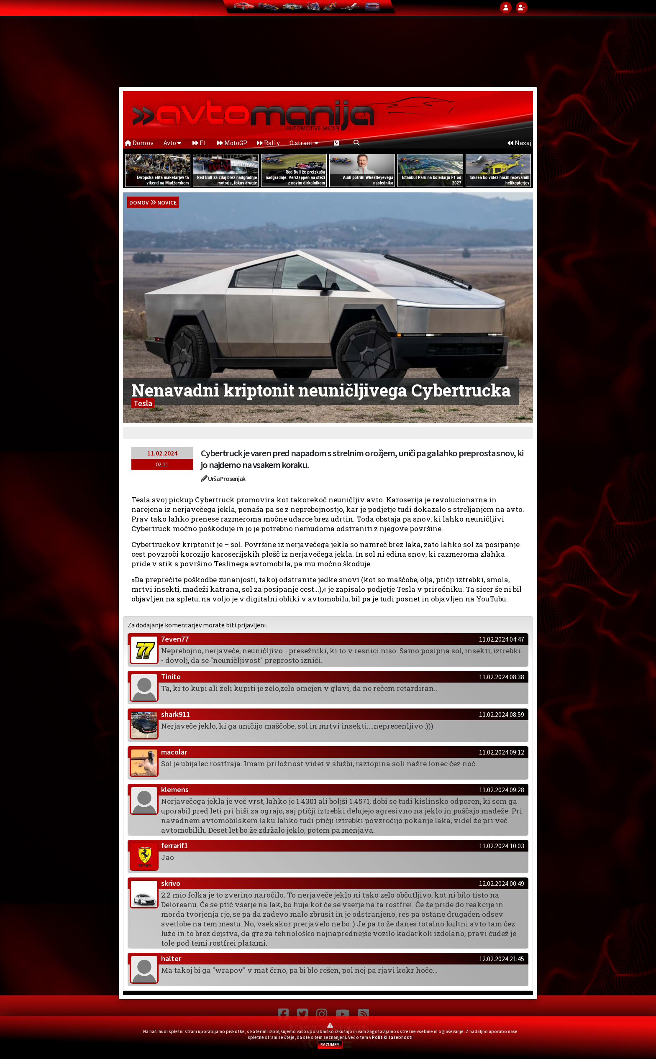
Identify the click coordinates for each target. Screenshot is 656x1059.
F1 (199, 143)
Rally (268, 143)
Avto (172, 143)
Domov (139, 143)
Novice (167, 202)
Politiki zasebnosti (392, 1037)
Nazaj (519, 143)
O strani (304, 143)
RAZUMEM (330, 1044)
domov (139, 202)
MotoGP (232, 143)
